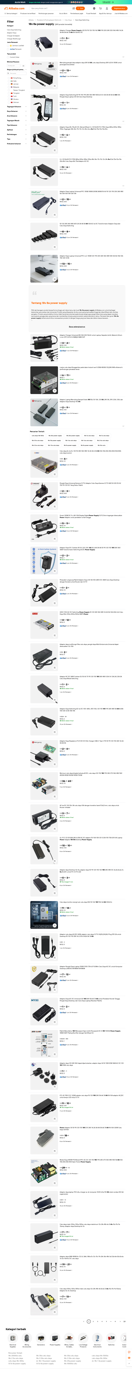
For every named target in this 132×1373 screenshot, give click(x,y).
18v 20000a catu (15, 1356)
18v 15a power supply (54, 440)
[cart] (101, 9)
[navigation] (17, 672)
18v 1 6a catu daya (71, 440)
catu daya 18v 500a (38, 435)
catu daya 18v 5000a (100, 1356)
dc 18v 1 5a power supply (46, 1361)
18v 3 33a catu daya (44, 1358)
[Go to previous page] (83, 1321)
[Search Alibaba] (51, 8)
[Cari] (80, 8)
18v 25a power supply (72, 1361)
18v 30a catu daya (43, 1356)
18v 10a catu (101, 445)
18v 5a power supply (70, 445)
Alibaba (31, 20)
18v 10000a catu (70, 1364)
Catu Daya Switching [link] (82, 20)
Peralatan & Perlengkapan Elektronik (49, 20)
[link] (129, 1352)
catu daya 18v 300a (99, 1358)
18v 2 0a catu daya (103, 440)
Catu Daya (68, 20)
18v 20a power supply (55, 435)
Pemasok (69, 44)
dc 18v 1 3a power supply (101, 1361)
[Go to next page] (120, 1321)
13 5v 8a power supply (17, 1364)
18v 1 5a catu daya (53, 445)
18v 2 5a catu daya (15, 1358)
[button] (73, 8)
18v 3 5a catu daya (37, 440)
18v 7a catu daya (89, 435)
